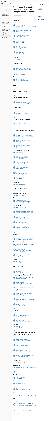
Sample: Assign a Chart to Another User (19, 99)
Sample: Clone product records (17, 271)
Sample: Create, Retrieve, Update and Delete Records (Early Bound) (23, 211)
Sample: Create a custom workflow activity (19, 278)
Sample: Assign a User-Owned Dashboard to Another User (22, 101)
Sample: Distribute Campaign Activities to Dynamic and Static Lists (23, 238)
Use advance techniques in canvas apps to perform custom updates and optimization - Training (23, 404)
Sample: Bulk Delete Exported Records (19, 87)
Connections (40, 15)
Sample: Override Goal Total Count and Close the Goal (21, 344)
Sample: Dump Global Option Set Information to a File (21, 167)
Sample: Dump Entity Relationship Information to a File (21, 166)
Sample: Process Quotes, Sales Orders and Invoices (20, 345)
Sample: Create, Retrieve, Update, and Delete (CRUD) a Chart (22, 103)
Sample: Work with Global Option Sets (19, 177)
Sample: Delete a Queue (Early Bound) (18, 317)
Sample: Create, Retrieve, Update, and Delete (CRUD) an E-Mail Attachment (24, 26)
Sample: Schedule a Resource (17, 146)
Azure (39, 10)
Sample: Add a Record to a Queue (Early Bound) (20, 312)
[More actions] (35, 4)
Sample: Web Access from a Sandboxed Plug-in (20, 263)
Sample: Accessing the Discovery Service (19, 195)
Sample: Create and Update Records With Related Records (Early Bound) (24, 212)
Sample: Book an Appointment (17, 132)
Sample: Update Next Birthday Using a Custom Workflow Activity (23, 287)
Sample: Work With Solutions (17, 178)
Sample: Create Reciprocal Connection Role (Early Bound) (21, 340)
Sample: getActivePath (16, 95)
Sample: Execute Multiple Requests (18, 246)
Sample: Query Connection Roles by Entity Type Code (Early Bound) (23, 115)
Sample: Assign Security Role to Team (18, 41)
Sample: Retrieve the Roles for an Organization (20, 53)
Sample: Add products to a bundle (18, 268)
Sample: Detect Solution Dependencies (19, 159)
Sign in (47, 1)
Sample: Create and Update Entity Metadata (19, 158)
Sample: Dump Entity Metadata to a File (19, 163)
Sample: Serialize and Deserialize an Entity (19, 219)
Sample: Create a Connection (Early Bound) (19, 109)
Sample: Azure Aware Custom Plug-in (18, 79)
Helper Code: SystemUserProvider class (19, 249)
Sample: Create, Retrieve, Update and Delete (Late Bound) (21, 213)
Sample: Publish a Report (17, 330)
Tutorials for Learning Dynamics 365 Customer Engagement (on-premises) (24, 395)
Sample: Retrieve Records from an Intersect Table (20, 301)
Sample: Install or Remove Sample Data (19, 362)
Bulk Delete (39, 11)
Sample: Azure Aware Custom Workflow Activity (20, 80)
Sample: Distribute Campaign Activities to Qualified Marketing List (23, 239)
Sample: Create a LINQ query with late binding (20, 295)
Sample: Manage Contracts (17, 141)
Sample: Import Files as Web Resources (19, 169)
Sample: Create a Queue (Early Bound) (19, 316)
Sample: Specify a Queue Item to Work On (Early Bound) (21, 321)
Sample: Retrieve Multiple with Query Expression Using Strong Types (23, 300)
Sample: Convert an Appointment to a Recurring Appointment (22, 135)
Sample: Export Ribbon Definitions (18, 168)
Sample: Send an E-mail (16, 31)
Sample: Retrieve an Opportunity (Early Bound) (20, 350)
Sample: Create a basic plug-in (17, 262)
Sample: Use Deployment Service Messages (19, 190)
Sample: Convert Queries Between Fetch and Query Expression (22, 293)
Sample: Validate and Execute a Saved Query (19, 308)
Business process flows (41, 12)
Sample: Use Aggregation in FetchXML (19, 304)
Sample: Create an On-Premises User (18, 43)
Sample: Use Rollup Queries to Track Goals (19, 357)
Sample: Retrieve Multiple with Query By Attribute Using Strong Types (23, 299)
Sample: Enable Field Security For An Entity (19, 47)
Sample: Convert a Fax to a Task (17, 24)
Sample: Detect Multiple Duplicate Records (19, 200)
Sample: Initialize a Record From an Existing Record (21, 214)
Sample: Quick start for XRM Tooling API (19, 74)
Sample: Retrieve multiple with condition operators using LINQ (22, 298)
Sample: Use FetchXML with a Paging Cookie (19, 305)
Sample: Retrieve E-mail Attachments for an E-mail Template (22, 30)
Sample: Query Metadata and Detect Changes (20, 173)
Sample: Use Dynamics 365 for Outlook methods (20, 123)
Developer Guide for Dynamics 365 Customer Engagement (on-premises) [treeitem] (6, 10)
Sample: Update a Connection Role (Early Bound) (20, 117)
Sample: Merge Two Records (17, 216)
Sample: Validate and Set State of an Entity (19, 226)
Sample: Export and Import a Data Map (19, 184)
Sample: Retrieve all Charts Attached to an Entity (20, 104)
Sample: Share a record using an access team (20, 222)
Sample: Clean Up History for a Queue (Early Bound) (21, 315)
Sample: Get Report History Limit (18, 327)
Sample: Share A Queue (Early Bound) (18, 320)
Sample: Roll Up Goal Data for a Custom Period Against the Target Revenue (24, 351)
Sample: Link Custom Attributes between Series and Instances (22, 140)
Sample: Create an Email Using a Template (19, 25)
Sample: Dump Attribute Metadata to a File (19, 161)
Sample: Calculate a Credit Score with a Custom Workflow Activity (23, 277)
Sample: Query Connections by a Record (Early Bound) (21, 113)
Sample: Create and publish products (18, 272)
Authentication (40, 9)
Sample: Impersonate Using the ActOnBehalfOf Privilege (21, 68)
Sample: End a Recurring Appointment (19, 139)
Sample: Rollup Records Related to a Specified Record (21, 218)
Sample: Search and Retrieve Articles (18, 232)
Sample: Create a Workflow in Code (18, 282)
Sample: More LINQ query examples (18, 296)
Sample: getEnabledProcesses (17, 93)
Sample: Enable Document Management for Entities (21, 369)
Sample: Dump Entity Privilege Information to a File (20, 164)
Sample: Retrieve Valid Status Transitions (19, 217)
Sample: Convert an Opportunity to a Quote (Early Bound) (21, 336)
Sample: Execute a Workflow (17, 284)
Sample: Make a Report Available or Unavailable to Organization (22, 328)
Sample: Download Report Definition (18, 326)
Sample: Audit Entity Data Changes (18, 59)
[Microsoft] (1, 1)
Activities (39, 5)
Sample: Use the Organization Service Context (20, 256)
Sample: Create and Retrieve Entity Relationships (20, 156)
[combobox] (6, 5)
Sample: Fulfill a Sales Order (17, 342)
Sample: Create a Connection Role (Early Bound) (20, 110)
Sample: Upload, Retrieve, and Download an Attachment (21, 35)
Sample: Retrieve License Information (18, 52)
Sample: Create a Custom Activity (18, 152)
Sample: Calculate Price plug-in (17, 261)
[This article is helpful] (45, 19)
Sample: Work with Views (17, 179)
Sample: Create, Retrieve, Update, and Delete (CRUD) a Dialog (22, 283)
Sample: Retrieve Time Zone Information (19, 54)
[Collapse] (11, 3)
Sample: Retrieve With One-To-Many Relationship (20, 303)
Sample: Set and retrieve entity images (19, 174)
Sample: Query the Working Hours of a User (19, 142)
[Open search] (45, 1)
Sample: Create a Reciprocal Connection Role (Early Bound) (22, 112)
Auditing (39, 8)
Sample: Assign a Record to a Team (18, 208)
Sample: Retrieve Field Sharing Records (19, 51)
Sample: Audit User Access (17, 60)
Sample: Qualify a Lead (16, 346)
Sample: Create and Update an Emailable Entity (20, 157)
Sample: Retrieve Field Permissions (18, 49)
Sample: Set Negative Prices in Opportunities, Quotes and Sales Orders (23, 355)
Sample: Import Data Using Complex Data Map (20, 185)
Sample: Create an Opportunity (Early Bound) (20, 341)
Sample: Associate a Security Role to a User (19, 42)
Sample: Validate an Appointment (18, 147)
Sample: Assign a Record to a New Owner (19, 207)
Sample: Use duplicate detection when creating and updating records (23, 202)
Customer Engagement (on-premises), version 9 (21, 4)
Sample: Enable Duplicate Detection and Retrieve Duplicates (22, 201)
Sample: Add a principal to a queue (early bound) (20, 314)
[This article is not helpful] (46, 19)
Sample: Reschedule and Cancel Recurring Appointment (21, 145)
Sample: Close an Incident (17, 134)
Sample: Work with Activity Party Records (19, 36)
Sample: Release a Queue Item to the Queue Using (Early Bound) (22, 319)
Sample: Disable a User (16, 46)
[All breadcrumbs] (14, 4)
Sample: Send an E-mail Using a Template (19, 32)
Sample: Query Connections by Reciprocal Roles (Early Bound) (22, 114)
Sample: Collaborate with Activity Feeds (19, 22)
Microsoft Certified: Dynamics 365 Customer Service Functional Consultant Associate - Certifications (23, 408)
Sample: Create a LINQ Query (17, 294)
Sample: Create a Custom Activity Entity (19, 153)
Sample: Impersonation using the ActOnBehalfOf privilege (22, 250)
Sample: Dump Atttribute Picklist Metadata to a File (20, 162)
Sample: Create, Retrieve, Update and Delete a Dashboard (21, 102)
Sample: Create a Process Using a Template (19, 279)
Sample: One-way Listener (17, 81)
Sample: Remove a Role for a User (18, 48)
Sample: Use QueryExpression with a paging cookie (21, 306)
